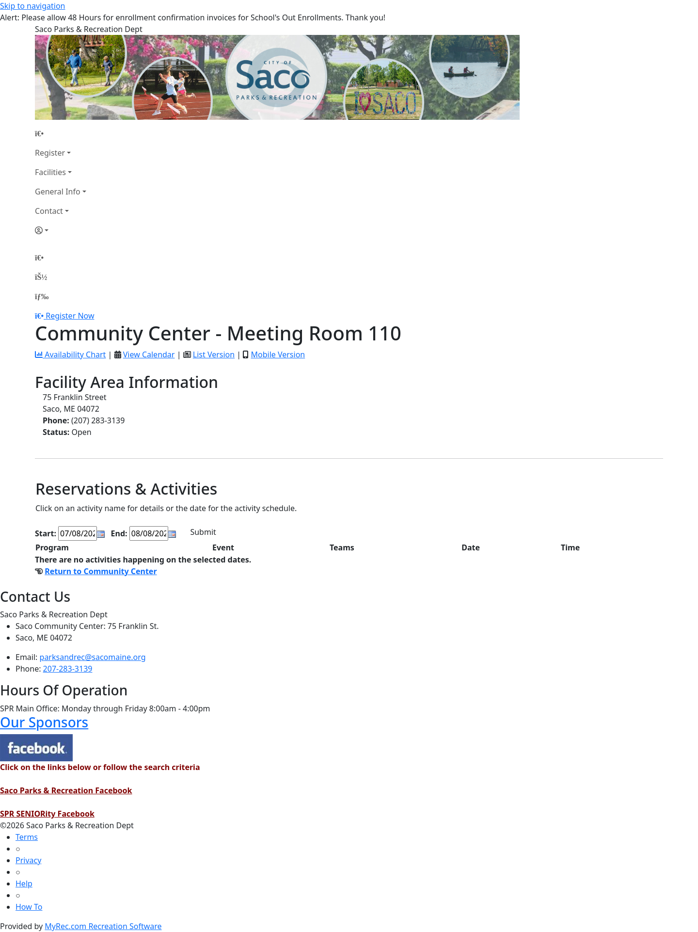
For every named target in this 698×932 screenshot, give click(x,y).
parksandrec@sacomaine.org (93, 657)
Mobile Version (278, 354)
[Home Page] (60, 133)
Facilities (50, 172)
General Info (57, 191)
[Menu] (41, 296)
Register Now (70, 315)
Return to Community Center (101, 571)
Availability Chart (70, 354)
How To (29, 906)
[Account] (60, 230)
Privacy (28, 860)
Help (24, 883)
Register (50, 152)
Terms (27, 837)
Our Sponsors (44, 722)
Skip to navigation (32, 5)
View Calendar (149, 354)
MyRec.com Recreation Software (103, 926)
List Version (214, 354)
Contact (49, 211)
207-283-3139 (68, 668)
